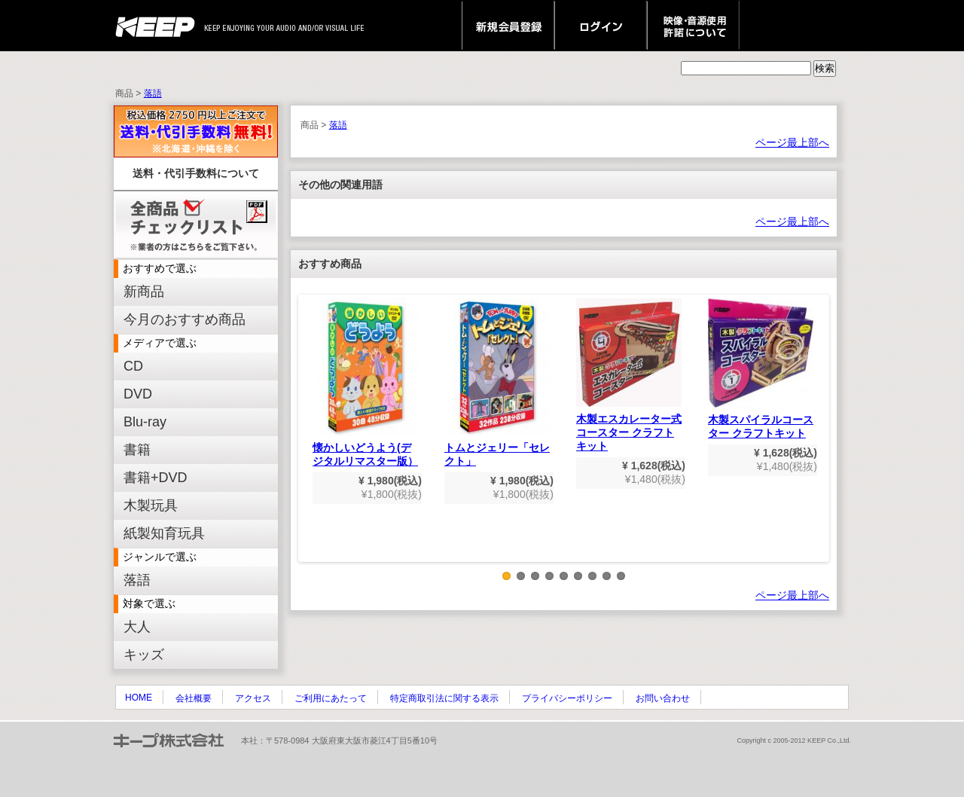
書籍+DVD (156, 477)
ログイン (600, 25)
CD (133, 366)
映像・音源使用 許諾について (693, 25)
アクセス (253, 698)
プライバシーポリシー (567, 698)
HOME (138, 697)
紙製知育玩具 (164, 533)
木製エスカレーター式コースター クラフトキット (629, 375)
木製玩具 (151, 505)
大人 (137, 626)
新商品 (144, 291)
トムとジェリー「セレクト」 (497, 382)
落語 (153, 93)
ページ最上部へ (792, 142)
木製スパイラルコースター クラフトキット (760, 368)
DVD (138, 394)
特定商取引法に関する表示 (444, 698)
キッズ (144, 654)
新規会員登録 (508, 25)
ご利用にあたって (330, 698)
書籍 (137, 449)
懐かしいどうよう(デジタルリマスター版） (365, 382)
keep (159, 25)
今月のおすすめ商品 (185, 319)
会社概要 (193, 698)
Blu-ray (145, 421)
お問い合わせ (663, 698)
